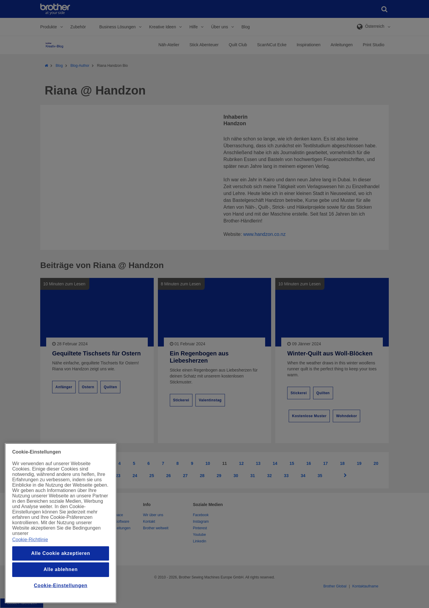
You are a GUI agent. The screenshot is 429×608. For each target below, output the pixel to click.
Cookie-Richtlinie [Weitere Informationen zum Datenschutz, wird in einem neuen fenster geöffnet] (30, 539)
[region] (60, 523)
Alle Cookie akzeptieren (60, 553)
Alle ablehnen (60, 569)
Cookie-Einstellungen (61, 585)
